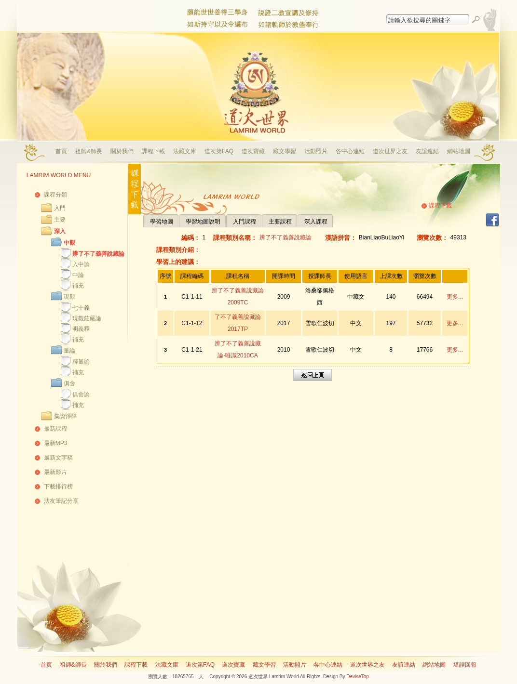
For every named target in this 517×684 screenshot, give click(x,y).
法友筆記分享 (61, 501)
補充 (78, 285)
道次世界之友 (390, 151)
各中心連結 (350, 151)
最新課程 (55, 428)
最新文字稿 (58, 457)
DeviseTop (357, 676)
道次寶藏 (253, 151)
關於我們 (122, 151)
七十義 (81, 307)
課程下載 (153, 151)
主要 (60, 219)
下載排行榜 (58, 486)
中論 (78, 275)
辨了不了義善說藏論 (98, 253)
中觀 (69, 242)
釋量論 (81, 361)
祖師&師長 (88, 151)
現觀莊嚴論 (86, 318)
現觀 (69, 296)
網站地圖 (458, 151)
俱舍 (69, 383)
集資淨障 (65, 416)
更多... (455, 296)
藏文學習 (284, 151)
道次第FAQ (218, 151)
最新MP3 (56, 443)
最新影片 (55, 472)
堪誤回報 (464, 664)
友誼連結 (427, 151)
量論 (69, 350)
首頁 (61, 151)
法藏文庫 (184, 151)
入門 (60, 208)
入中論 (81, 264)
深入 (60, 231)
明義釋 (81, 329)
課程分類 (55, 194)
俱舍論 (81, 394)
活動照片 (315, 151)
